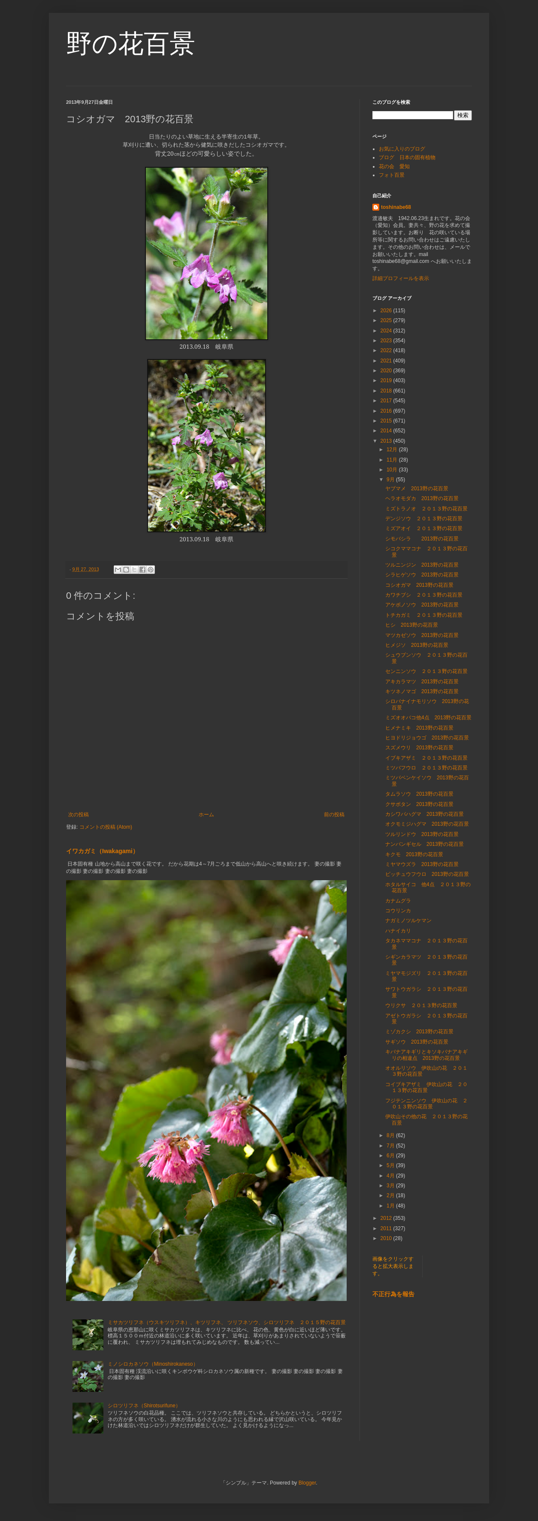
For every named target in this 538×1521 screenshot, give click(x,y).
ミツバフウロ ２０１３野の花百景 (426, 768)
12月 (393, 450)
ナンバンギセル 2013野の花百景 (424, 844)
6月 (391, 1156)
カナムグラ (398, 901)
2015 (387, 421)
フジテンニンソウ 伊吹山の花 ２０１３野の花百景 (426, 1104)
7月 (391, 1146)
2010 (387, 1238)
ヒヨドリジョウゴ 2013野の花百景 (427, 738)
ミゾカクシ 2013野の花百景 (419, 1032)
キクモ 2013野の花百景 (414, 854)
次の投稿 (78, 815)
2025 (387, 320)
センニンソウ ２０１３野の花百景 (426, 671)
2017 (387, 401)
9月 (391, 480)
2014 (387, 431)
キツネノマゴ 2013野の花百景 (422, 691)
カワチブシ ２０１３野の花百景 (423, 595)
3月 (391, 1186)
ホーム (206, 815)
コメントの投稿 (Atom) (105, 827)
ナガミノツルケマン (408, 920)
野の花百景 (130, 43)
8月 (391, 1135)
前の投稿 (334, 815)
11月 (393, 460)
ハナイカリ (398, 931)
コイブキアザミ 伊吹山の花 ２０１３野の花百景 (426, 1087)
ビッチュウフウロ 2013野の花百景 (427, 874)
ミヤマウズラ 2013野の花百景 (422, 864)
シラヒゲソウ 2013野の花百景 (422, 575)
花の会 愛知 (394, 166)
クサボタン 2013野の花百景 (419, 804)
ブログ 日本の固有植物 (407, 157)
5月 (391, 1165)
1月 (391, 1206)
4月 (391, 1176)
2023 (387, 341)
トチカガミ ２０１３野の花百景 (423, 615)
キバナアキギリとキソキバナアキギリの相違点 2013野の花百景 (426, 1055)
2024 (387, 331)
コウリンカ (398, 911)
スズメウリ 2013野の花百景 (419, 748)
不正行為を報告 (393, 1294)
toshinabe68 (396, 207)
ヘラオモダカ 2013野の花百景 (422, 498)
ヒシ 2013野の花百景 (411, 625)
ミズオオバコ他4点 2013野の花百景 (428, 718)
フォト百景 (392, 175)
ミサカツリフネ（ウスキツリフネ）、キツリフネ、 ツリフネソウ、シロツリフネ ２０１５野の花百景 (227, 1322)
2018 (387, 391)
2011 (387, 1228)
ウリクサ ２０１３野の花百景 (421, 1005)
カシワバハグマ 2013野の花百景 (424, 814)
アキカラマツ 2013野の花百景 (422, 682)
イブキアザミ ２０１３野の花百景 (426, 758)
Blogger (307, 1483)
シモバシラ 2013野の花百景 (422, 539)
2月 (391, 1195)
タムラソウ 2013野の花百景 (419, 794)
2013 (387, 441)
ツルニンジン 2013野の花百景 (422, 565)
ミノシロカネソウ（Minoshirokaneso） (153, 1364)
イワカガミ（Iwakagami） (102, 851)
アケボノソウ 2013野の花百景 (422, 605)
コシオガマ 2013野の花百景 (419, 585)
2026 (387, 311)
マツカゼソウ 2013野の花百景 (422, 635)
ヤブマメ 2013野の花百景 (416, 489)
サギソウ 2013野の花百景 (416, 1042)
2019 (387, 380)
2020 (387, 371)
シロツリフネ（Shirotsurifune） (144, 1406)
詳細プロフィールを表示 (400, 278)
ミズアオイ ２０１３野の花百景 (423, 528)
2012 (387, 1218)
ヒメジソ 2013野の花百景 (416, 645)
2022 (387, 350)
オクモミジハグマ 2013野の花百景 (427, 824)
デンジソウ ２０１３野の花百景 (423, 519)
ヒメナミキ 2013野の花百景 (419, 728)
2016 (387, 411)
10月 (393, 470)
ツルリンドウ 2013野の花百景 (422, 834)
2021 (387, 361)
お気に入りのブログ (402, 149)
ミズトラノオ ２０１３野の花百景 (426, 509)
